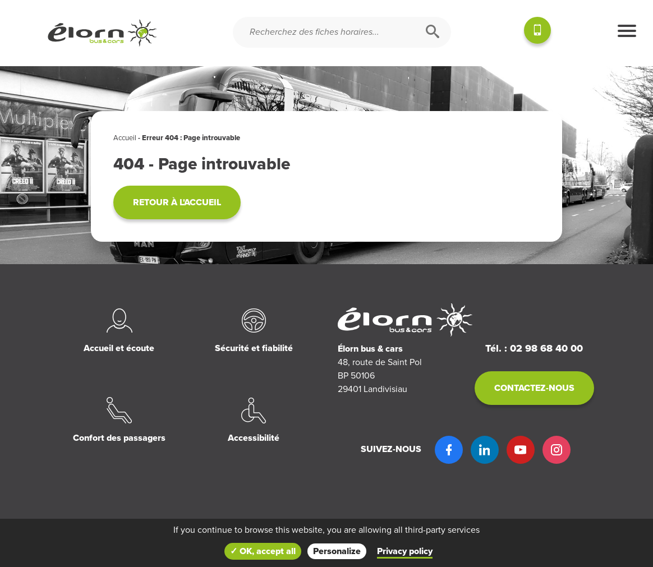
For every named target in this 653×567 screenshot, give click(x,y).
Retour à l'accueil (177, 202)
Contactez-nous (534, 388)
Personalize (337, 551)
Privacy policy (405, 551)
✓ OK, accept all (263, 551)
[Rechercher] (432, 32)
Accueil (124, 137)
